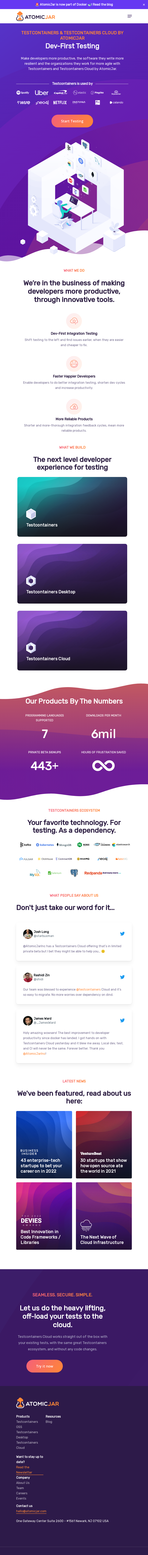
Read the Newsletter (24, 1469)
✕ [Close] (144, 4)
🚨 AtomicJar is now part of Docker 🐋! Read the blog (74, 4)
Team (20, 1488)
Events (21, 1498)
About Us (22, 1483)
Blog (49, 1422)
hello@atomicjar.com (31, 1511)
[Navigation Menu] (130, 16)
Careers (21, 1493)
